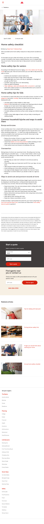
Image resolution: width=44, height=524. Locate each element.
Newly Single (5, 461)
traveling (15, 98)
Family (3, 403)
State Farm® (14, 49)
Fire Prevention (5, 494)
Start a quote (13, 264)
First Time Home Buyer (7, 449)
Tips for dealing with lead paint (32, 309)
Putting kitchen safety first (31, 327)
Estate (3, 417)
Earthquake (4, 491)
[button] (42, 2)
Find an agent (30, 282)
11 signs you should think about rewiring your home (32, 346)
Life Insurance (5, 429)
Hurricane (4, 500)
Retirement (4, 432)
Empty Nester (5, 467)
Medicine (6, 104)
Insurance (4, 426)
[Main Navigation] (3, 2)
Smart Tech (4, 481)
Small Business (5, 435)
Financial (4, 420)
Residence (4, 406)
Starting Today (5, 484)
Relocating (4, 464)
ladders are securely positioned (19, 141)
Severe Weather (6, 504)
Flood (3, 497)
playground (4, 98)
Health (3, 423)
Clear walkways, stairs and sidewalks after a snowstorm (19, 86)
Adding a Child (5, 452)
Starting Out (5, 443)
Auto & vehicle (5, 397)
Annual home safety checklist (32, 364)
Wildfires (4, 510)
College (3, 414)
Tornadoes (4, 507)
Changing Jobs (5, 455)
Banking (4, 400)
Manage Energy (5, 478)
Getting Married (6, 446)
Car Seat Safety (5, 475)
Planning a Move (6, 458)
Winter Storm (5, 513)
